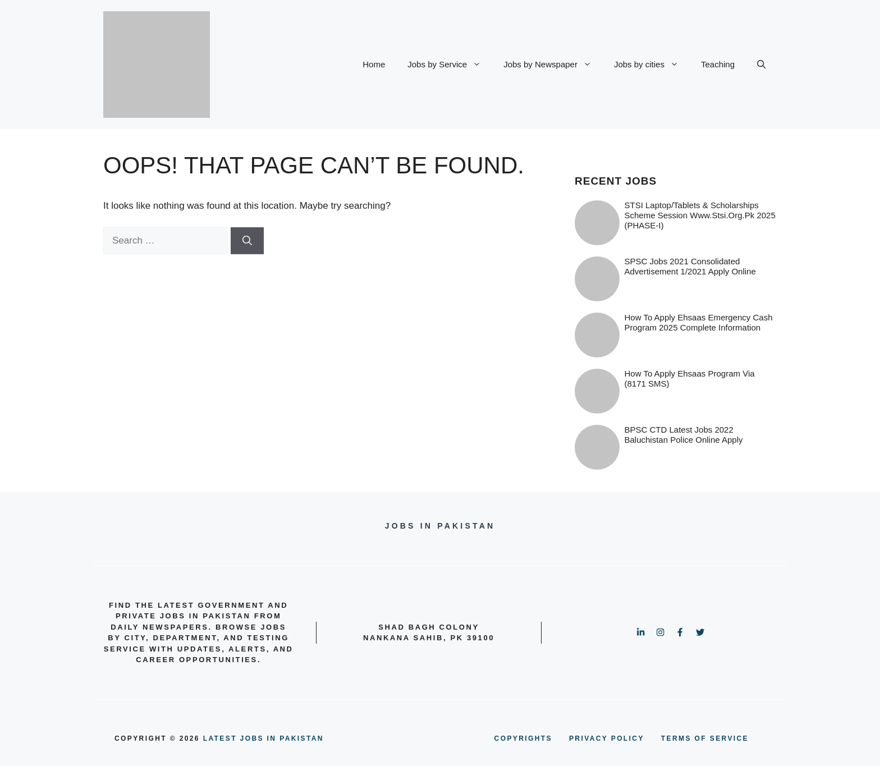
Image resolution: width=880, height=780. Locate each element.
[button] (761, 64)
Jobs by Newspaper (553, 64)
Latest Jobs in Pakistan (263, 738)
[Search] (247, 240)
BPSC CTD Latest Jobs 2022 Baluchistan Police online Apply (684, 434)
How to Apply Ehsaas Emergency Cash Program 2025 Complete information (699, 322)
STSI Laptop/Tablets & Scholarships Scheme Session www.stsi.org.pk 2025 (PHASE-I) (700, 215)
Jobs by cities (652, 64)
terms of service (705, 738)
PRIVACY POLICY (606, 738)
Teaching (718, 64)
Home (374, 64)
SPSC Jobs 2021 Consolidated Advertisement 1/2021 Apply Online (690, 266)
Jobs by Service (449, 64)
